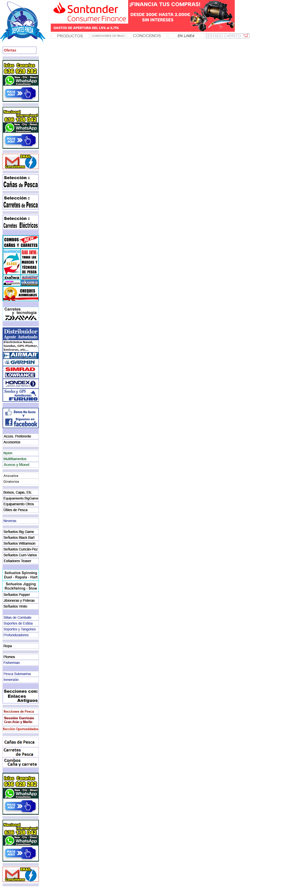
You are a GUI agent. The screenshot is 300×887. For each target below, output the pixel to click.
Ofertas (10, 50)
